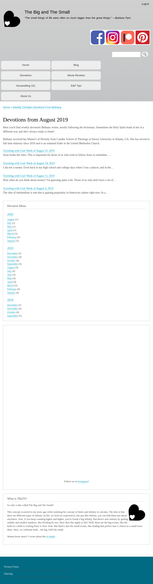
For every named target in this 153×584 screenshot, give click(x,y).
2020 (10, 214)
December (12, 253)
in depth (51, 536)
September (12, 264)
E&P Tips (76, 85)
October (11, 260)
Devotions (25, 75)
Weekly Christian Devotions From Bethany (37, 107)
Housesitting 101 (25, 85)
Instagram (83, 481)
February (11, 237)
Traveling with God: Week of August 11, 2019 (29, 175)
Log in (145, 3)
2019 (10, 248)
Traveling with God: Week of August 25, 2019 (29, 150)
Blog (76, 64)
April (10, 230)
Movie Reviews (76, 75)
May (9, 226)
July (9, 223)
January (11, 240)
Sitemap (8, 573)
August (11, 219)
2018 (10, 299)
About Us (25, 96)
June (9, 274)
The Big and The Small (47, 12)
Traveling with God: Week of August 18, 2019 (29, 163)
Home (25, 64)
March (10, 233)
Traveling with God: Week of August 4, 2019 (28, 188)
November (12, 257)
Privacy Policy (11, 566)
